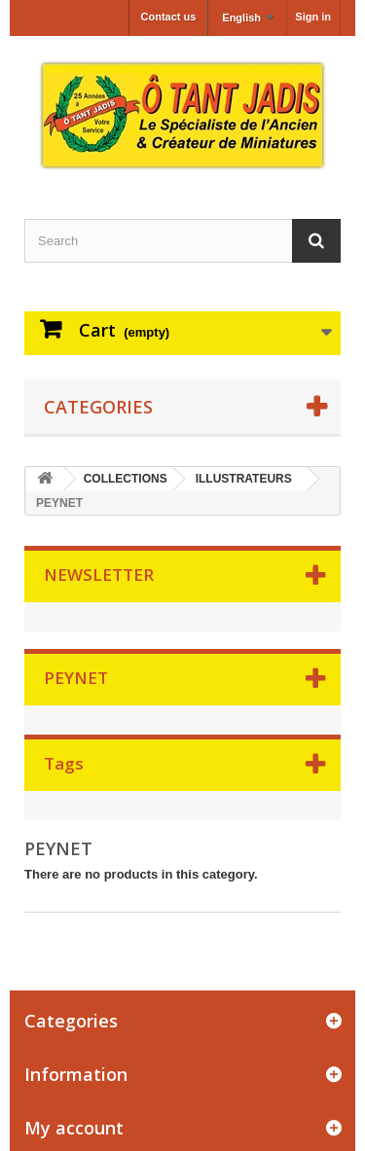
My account (74, 1127)
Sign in (313, 16)
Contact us (169, 16)
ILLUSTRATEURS (244, 479)
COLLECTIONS (125, 479)
